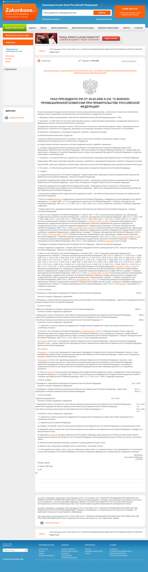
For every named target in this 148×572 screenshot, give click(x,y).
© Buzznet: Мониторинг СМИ (13, 559)
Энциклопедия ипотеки (14, 28)
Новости (126, 28)
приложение (110, 241)
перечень (57, 199)
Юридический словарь (69, 551)
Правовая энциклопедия (108, 28)
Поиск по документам (46, 555)
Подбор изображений (69, 557)
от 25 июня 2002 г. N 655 (57, 234)
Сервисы (65, 545)
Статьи (87, 553)
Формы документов (59, 28)
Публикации (90, 545)
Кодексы (32, 28)
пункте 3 (44, 349)
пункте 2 (44, 341)
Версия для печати (17, 117)
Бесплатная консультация (83, 28)
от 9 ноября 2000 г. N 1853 (84, 228)
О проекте (138, 28)
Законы (43, 28)
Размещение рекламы (118, 553)
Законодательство (46, 545)
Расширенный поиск (104, 19)
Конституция (9, 56)
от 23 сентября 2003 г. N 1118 (128, 237)
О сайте (113, 545)
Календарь (65, 553)
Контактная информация (119, 555)
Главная (42, 51)
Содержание (10, 69)
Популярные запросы (50, 19)
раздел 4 (123, 284)
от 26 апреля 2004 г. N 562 (90, 331)
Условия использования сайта (121, 551)
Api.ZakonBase (66, 555)
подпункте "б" (44, 360)
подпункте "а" (44, 352)
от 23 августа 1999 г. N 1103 (97, 221)
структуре (54, 435)
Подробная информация (129, 61)
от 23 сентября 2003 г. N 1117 (85, 279)
